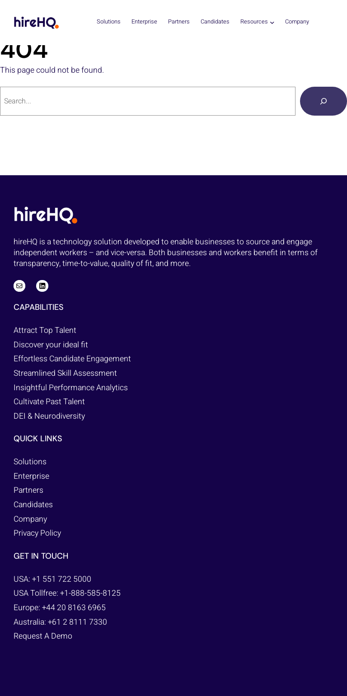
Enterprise (31, 476)
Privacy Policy (37, 533)
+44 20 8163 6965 (74, 607)
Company (30, 519)
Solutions (30, 461)
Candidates (33, 504)
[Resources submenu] (272, 21)
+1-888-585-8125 (90, 593)
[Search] (323, 101)
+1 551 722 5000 (61, 579)
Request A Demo (43, 636)
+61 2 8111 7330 (77, 622)
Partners (28, 490)
